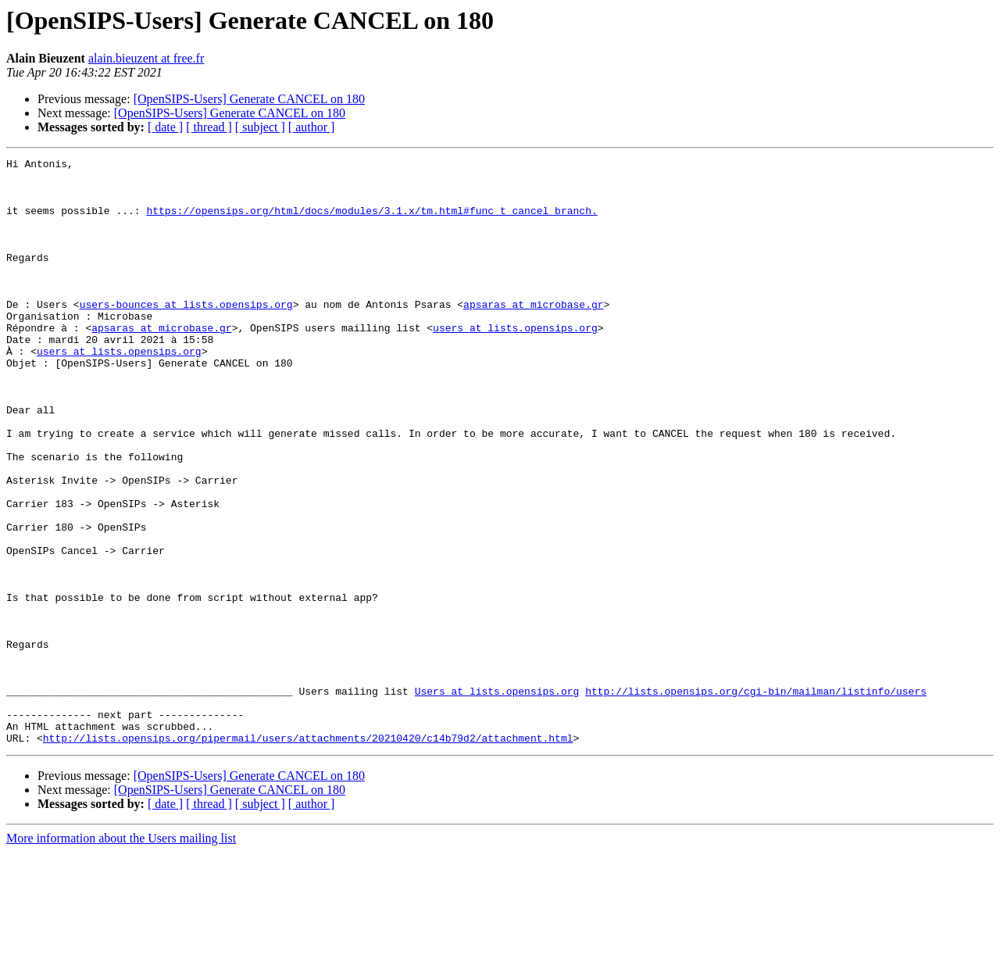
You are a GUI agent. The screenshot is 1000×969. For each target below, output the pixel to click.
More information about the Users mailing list (121, 955)
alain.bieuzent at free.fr (146, 58)
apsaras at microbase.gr (533, 334)
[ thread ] (209, 127)
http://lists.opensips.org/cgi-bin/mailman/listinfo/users (756, 799)
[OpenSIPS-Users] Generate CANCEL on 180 (249, 98)
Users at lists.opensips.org (497, 799)
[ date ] (165, 127)
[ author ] (311, 127)
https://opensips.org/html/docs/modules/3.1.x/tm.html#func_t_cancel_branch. (371, 222)
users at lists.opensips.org (515, 363)
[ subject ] (260, 127)
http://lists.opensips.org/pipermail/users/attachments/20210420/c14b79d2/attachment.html (308, 855)
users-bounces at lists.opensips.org (186, 334)
